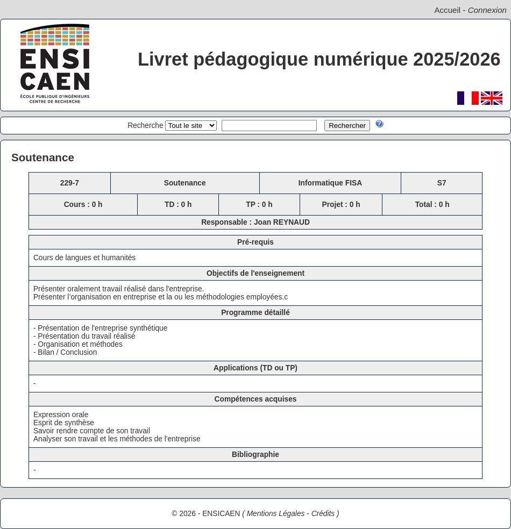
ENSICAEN (221, 514)
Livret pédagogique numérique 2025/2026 (319, 59)
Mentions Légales (276, 514)
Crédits (323, 514)
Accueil (447, 10)
